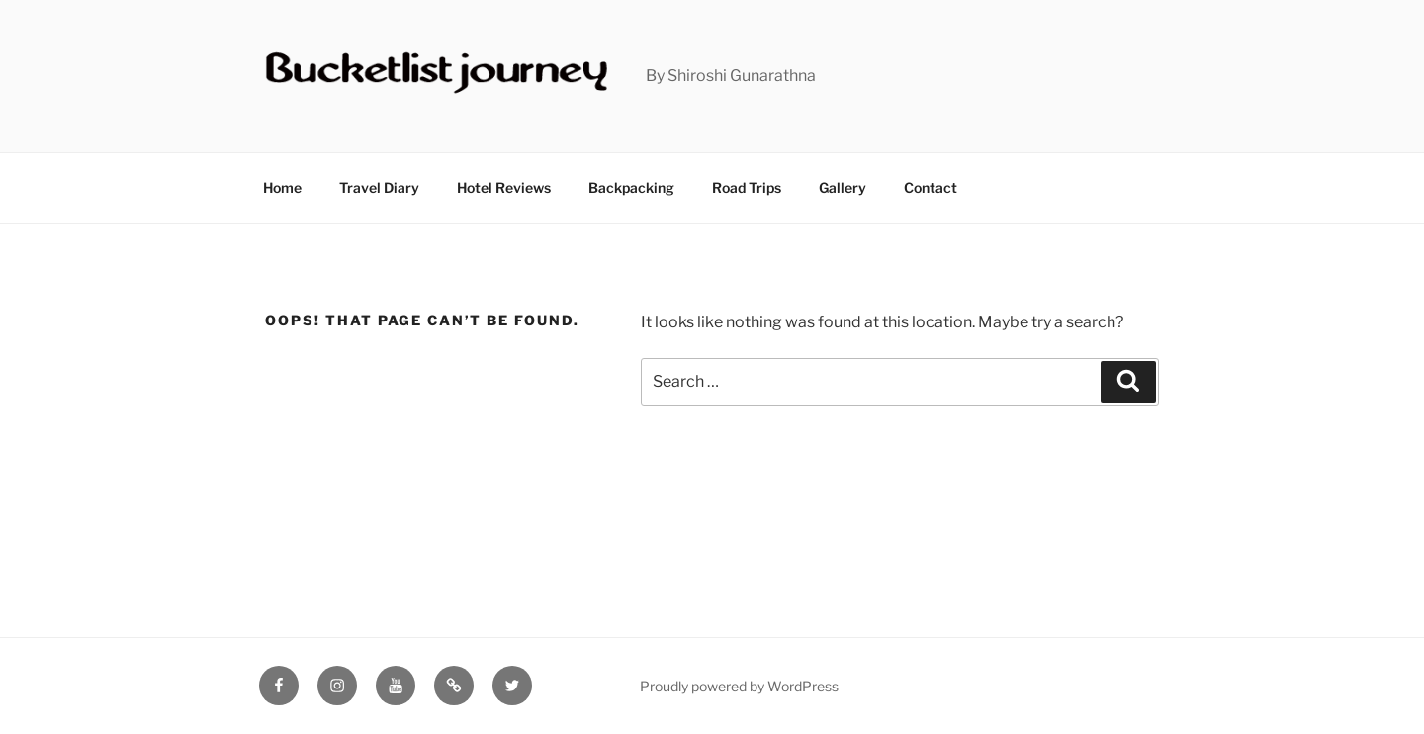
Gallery (842, 187)
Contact (930, 187)
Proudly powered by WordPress (739, 686)
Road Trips (746, 187)
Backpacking (631, 187)
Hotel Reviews (504, 187)
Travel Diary (379, 187)
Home (282, 187)
